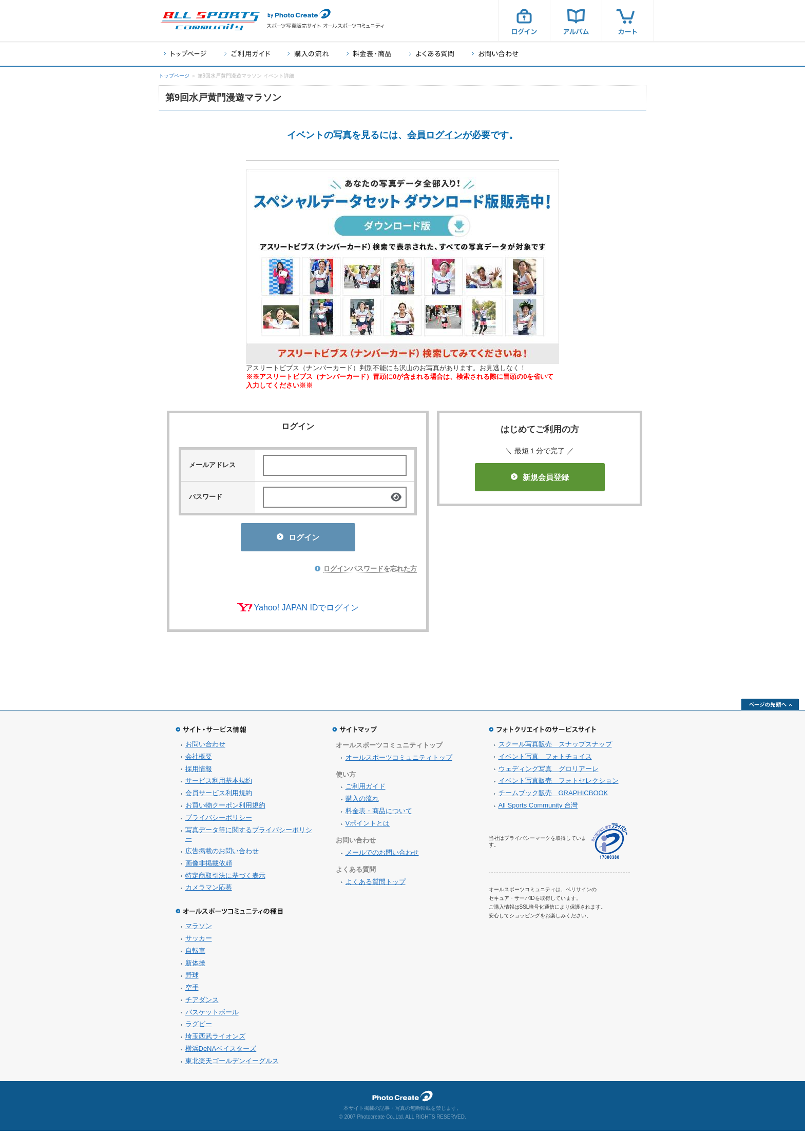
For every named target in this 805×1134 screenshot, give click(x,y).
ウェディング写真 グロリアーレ (549, 772)
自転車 (195, 953)
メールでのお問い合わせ (382, 855)
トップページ (185, 54)
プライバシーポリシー (218, 820)
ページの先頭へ (770, 707)
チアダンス (202, 1003)
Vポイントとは (368, 826)
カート (628, 20)
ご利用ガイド (247, 54)
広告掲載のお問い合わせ (222, 854)
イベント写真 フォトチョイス (545, 759)
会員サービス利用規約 (218, 796)
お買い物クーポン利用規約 (225, 808)
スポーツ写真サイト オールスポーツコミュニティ (210, 21)
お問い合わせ (495, 54)
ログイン (524, 20)
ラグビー (198, 1027)
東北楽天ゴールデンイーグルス (232, 1064)
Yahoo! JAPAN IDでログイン (306, 610)
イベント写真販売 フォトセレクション (559, 783)
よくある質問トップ (376, 885)
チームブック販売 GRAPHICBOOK (553, 796)
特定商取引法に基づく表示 (225, 878)
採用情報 (198, 772)
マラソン (198, 929)
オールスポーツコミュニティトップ (399, 760)
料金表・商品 (369, 54)
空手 (192, 990)
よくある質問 (431, 54)
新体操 (195, 966)
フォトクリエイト (402, 1099)
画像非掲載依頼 (208, 866)
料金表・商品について (379, 814)
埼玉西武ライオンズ (215, 1039)
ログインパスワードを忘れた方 (370, 571)
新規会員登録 (540, 477)
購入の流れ (308, 54)
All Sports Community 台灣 (538, 808)
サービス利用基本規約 (218, 783)
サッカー (198, 941)
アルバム (576, 20)
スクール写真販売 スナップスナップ (555, 747)
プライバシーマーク (609, 844)
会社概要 (198, 759)
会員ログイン (435, 135)
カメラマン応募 (208, 890)
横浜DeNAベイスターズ (221, 1051)
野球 (192, 978)
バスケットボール (212, 1015)
